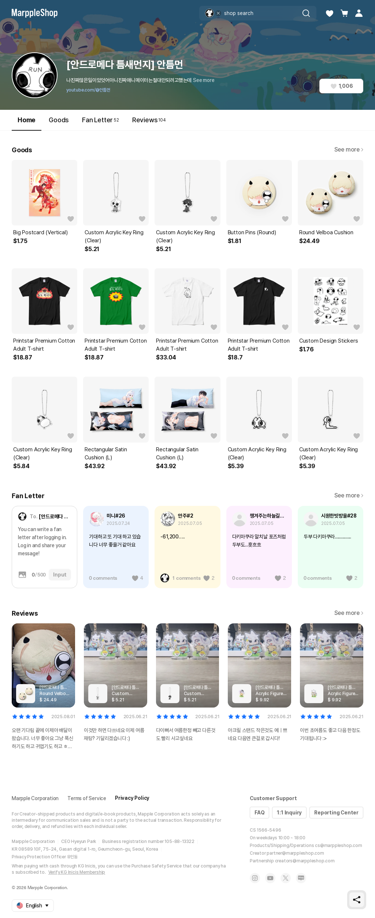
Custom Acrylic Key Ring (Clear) (114, 236)
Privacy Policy (132, 798)
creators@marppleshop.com (305, 860)
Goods (59, 120)
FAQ (259, 813)
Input (60, 575)
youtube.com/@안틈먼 (88, 90)
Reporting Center (336, 813)
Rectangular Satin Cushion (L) (106, 453)
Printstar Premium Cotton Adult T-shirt (44, 344)
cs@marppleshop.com (338, 845)
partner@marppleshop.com (295, 853)
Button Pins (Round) (252, 232)
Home (26, 123)
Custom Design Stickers (328, 340)
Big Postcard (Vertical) (40, 232)
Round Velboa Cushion (326, 232)
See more (203, 80)
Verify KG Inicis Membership (76, 872)
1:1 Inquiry (289, 813)
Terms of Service (86, 798)
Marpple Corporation (35, 798)
